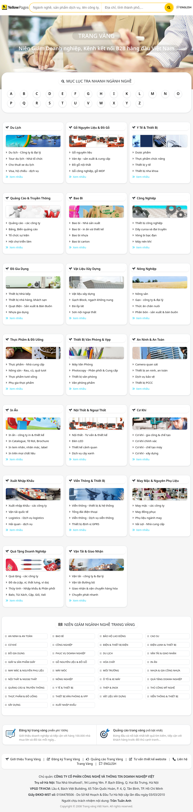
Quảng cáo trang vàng (137, 730)
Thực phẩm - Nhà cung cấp (26, 364)
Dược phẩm (143, 152)
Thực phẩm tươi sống (23, 376)
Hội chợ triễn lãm (20, 241)
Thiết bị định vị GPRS (85, 524)
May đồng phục (145, 512)
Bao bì (78, 198)
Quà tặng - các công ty (23, 576)
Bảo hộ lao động (114, 636)
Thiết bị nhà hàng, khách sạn (28, 300)
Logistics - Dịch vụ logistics (26, 518)
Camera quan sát (146, 364)
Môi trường (111, 670)
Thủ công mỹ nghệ (162, 687)
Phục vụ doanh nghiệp (70, 653)
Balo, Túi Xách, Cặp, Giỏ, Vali (27, 594)
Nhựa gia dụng (19, 312)
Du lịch (15, 128)
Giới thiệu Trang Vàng (25, 759)
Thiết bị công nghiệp (148, 223)
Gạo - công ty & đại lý (149, 300)
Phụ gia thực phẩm (21, 382)
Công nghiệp (146, 198)
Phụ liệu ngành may (148, 518)
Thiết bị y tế (143, 164)
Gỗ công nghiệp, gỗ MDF (88, 171)
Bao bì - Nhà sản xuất (86, 223)
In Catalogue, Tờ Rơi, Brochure (29, 441)
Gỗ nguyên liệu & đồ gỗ (92, 128)
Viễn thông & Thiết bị (89, 481)
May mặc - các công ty (149, 505)
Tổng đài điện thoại (84, 512)
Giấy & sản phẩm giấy (21, 662)
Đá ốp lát (78, 306)
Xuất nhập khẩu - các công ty (28, 505)
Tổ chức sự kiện (19, 235)
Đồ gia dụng (19, 269)
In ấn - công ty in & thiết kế (26, 435)
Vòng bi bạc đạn (146, 235)
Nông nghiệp (146, 269)
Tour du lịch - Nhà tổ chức (26, 158)
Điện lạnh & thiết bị (163, 644)
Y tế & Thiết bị (147, 128)
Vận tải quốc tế (18, 512)
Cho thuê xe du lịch (21, 164)
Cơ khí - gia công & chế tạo (153, 435)
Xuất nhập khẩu (22, 481)
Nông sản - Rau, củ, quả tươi (27, 370)
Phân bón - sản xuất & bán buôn (156, 312)
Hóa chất (109, 662)
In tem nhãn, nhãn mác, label (28, 447)
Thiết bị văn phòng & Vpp (92, 339)
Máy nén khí (143, 241)
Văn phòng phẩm (83, 382)
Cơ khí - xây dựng (146, 453)
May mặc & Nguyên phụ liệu (158, 481)
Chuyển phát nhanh (85, 594)
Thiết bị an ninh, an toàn (151, 370)
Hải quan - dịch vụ (20, 524)
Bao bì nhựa (80, 235)
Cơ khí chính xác (146, 441)
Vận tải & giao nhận (88, 551)
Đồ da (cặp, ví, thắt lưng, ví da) (29, 582)
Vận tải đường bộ (83, 582)
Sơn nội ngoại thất (84, 312)
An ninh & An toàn (150, 339)
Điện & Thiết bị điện (115, 644)
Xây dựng (14, 704)
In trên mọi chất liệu (22, 453)
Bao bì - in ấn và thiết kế (88, 229)
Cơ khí (141, 410)
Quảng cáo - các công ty (24, 223)
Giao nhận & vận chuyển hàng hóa (95, 588)
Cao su (154, 636)
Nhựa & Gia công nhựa (165, 670)
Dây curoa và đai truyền (151, 229)
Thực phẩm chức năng (150, 158)
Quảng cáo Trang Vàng (107, 759)
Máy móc (61, 670)
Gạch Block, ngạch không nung (92, 300)
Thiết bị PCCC (144, 382)
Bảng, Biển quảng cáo (23, 229)
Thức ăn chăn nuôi (147, 306)
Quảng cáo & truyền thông (30, 198)
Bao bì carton (81, 241)
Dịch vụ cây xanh (83, 453)
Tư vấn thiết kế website (150, 759)
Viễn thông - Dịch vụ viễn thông (93, 518)
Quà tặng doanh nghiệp (28, 551)
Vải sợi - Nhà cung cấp (150, 524)
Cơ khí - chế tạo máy (148, 447)
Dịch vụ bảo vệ (145, 376)
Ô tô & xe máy (111, 679)
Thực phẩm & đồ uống (26, 339)
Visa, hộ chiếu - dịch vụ (24, 171)
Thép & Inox (110, 687)
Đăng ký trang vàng (43, 730)
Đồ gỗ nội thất (81, 164)
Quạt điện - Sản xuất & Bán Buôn (30, 306)
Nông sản (141, 294)
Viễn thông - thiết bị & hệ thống (93, 505)
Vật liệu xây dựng (87, 269)
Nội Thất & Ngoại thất (90, 410)
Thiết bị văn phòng (84, 376)
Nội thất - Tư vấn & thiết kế (89, 435)
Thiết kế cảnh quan (84, 447)
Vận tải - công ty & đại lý (88, 576)
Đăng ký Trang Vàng (65, 759)
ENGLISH (184, 7)
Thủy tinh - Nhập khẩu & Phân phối (32, 588)
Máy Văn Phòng (82, 364)
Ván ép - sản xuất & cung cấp (91, 158)
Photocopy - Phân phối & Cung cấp (95, 370)
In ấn (14, 410)
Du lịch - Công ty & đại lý (25, 152)
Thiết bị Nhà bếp (20, 294)
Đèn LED (77, 441)
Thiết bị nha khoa (146, 171)
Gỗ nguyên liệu (82, 152)
